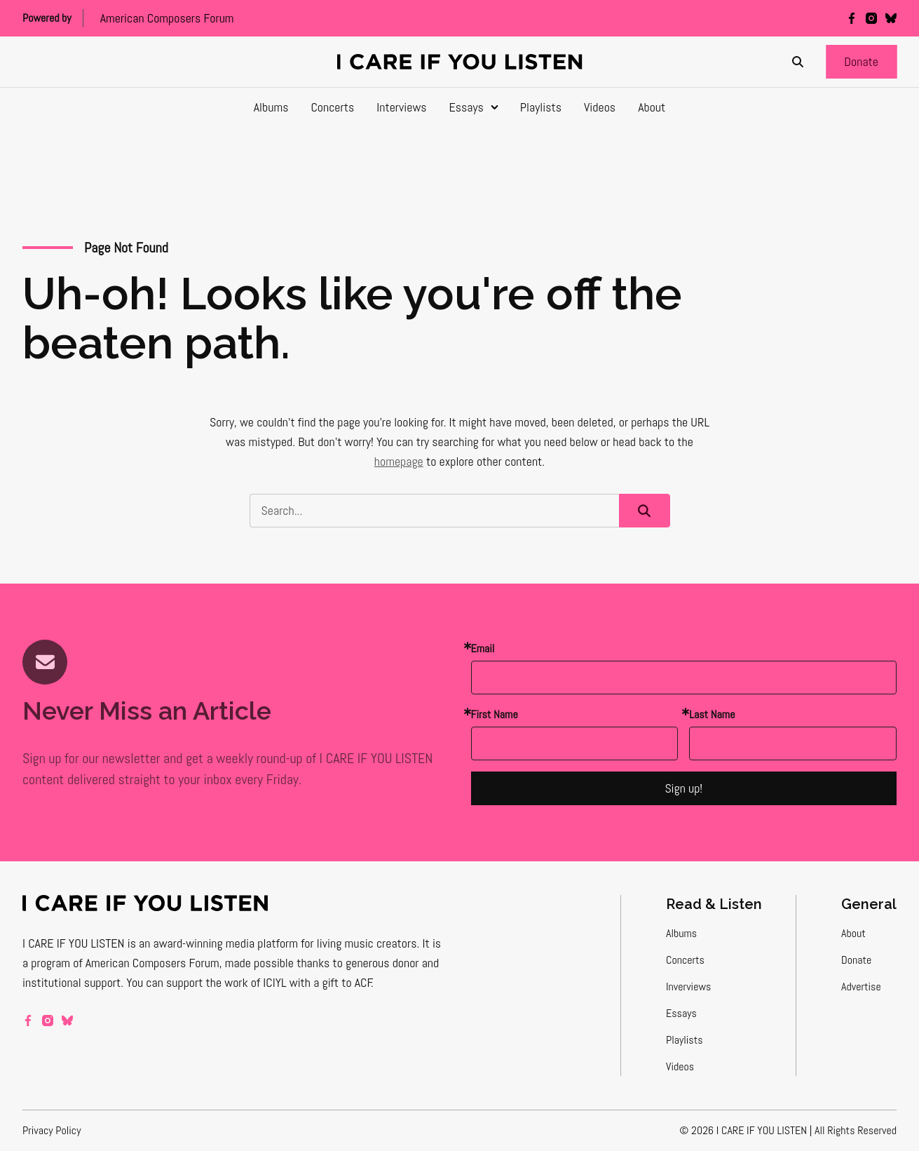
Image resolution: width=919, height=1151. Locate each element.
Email (483, 648)
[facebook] (851, 18)
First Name (494, 714)
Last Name (712, 714)
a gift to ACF (342, 982)
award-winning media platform (226, 943)
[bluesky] (891, 18)
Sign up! (683, 788)
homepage (398, 461)
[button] (861, 62)
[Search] (798, 62)
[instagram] (871, 18)
